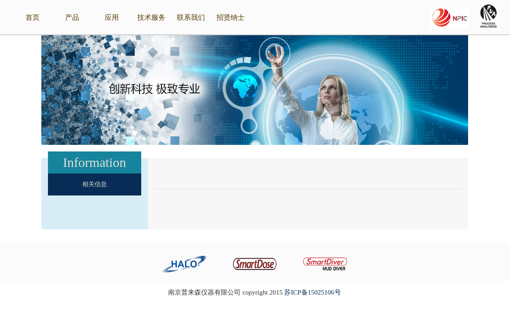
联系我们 (191, 17)
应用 (112, 17)
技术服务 (151, 17)
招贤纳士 (230, 17)
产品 (72, 17)
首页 (33, 17)
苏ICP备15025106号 (312, 292)
